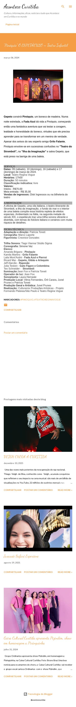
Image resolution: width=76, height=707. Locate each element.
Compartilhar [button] (12, 310)
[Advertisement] (38, 366)
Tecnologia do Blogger (38, 694)
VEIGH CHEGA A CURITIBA (25, 456)
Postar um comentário (15, 332)
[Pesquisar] (63, 5)
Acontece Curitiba (21, 6)
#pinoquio (26, 299)
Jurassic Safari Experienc (21, 556)
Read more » (65, 490)
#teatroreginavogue (47, 299)
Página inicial (12, 24)
